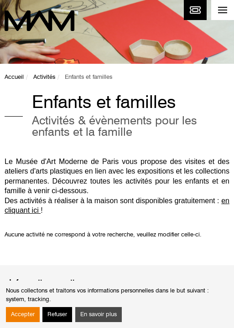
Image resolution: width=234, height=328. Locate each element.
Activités (44, 77)
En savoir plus (98, 315)
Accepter (23, 315)
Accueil (14, 77)
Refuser (57, 315)
